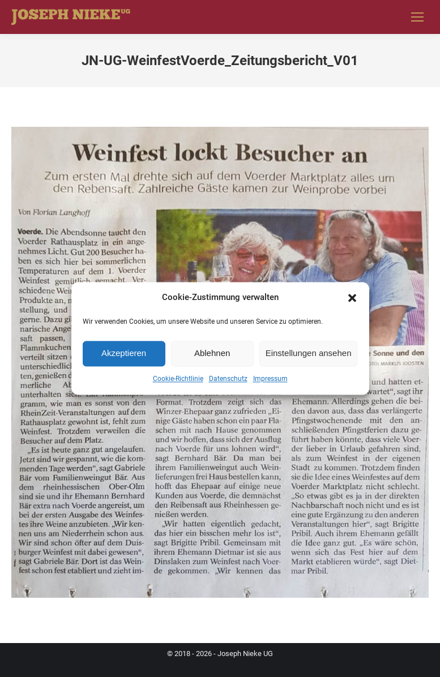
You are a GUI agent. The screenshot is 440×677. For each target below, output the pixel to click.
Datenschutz (228, 379)
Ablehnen (212, 353)
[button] (352, 297)
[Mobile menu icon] (417, 17)
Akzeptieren (123, 353)
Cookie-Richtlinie (178, 379)
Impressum (270, 379)
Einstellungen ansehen (309, 353)
